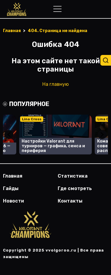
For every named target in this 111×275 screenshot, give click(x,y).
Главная (12, 176)
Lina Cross (31, 119)
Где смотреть (75, 188)
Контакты (70, 201)
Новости (13, 201)
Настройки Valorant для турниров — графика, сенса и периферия (53, 146)
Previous (8, 134)
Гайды (11, 188)
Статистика (73, 176)
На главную (55, 84)
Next (102, 134)
